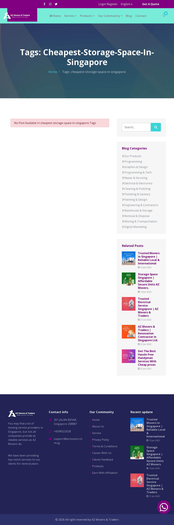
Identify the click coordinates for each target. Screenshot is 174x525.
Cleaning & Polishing (136, 189)
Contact (140, 16)
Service (69, 16)
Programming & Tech (137, 172)
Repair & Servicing (134, 178)
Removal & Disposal (135, 216)
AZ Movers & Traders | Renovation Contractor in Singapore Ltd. (148, 333)
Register (112, 4)
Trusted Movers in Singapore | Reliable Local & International (149, 258)
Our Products (131, 156)
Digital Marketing (134, 227)
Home (55, 16)
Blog (129, 16)
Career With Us (101, 453)
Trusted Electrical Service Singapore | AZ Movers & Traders (148, 307)
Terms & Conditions (104, 446)
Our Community (109, 16)
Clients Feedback (102, 459)
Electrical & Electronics (137, 183)
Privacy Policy (100, 440)
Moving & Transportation (139, 221)
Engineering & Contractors (140, 205)
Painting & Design (134, 199)
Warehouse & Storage (137, 210)
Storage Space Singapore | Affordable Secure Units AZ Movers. (148, 281)
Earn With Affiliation (105, 473)
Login (102, 4)
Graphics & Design (135, 167)
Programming (132, 161)
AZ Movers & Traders (105, 519)
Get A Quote (150, 4)
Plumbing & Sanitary (136, 194)
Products (86, 16)
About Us (98, 426)
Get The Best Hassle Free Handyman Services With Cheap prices (147, 358)
